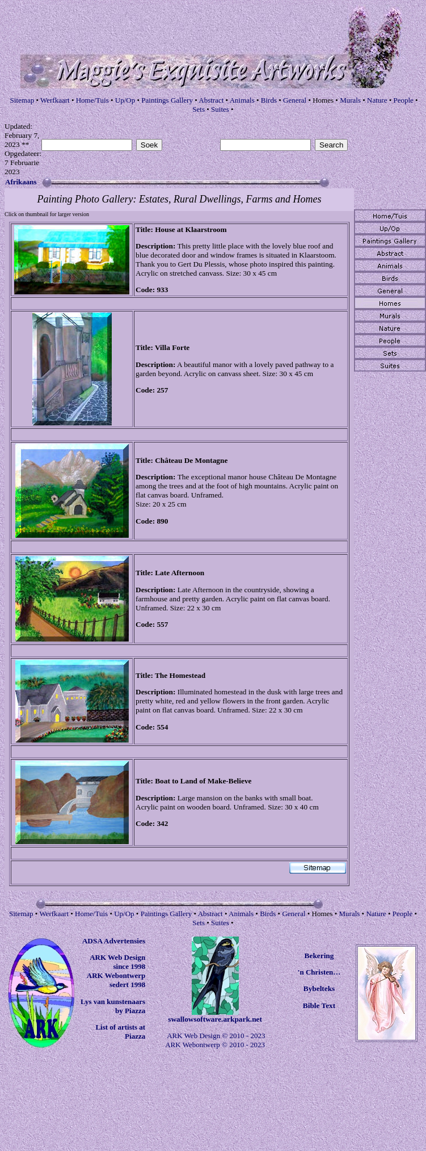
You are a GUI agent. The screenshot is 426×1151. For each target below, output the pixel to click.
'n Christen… (319, 972)
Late (162, 572)
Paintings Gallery (167, 100)
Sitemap (22, 100)
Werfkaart (55, 100)
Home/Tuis (92, 100)
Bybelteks (319, 988)
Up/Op (125, 100)
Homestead (188, 675)
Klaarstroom (206, 229)
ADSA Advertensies (113, 941)
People (403, 100)
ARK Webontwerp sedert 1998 (116, 980)
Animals (242, 100)
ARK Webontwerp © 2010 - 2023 (215, 1044)
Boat (162, 781)
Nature (377, 100)
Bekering (319, 955)
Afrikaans (21, 182)
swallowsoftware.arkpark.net (215, 1019)
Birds (269, 100)
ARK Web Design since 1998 (117, 962)
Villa (162, 347)
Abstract (211, 100)
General (294, 100)
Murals (350, 100)
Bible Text (319, 1005)
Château (168, 460)
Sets (198, 109)
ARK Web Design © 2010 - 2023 (216, 1035)
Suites (220, 109)
